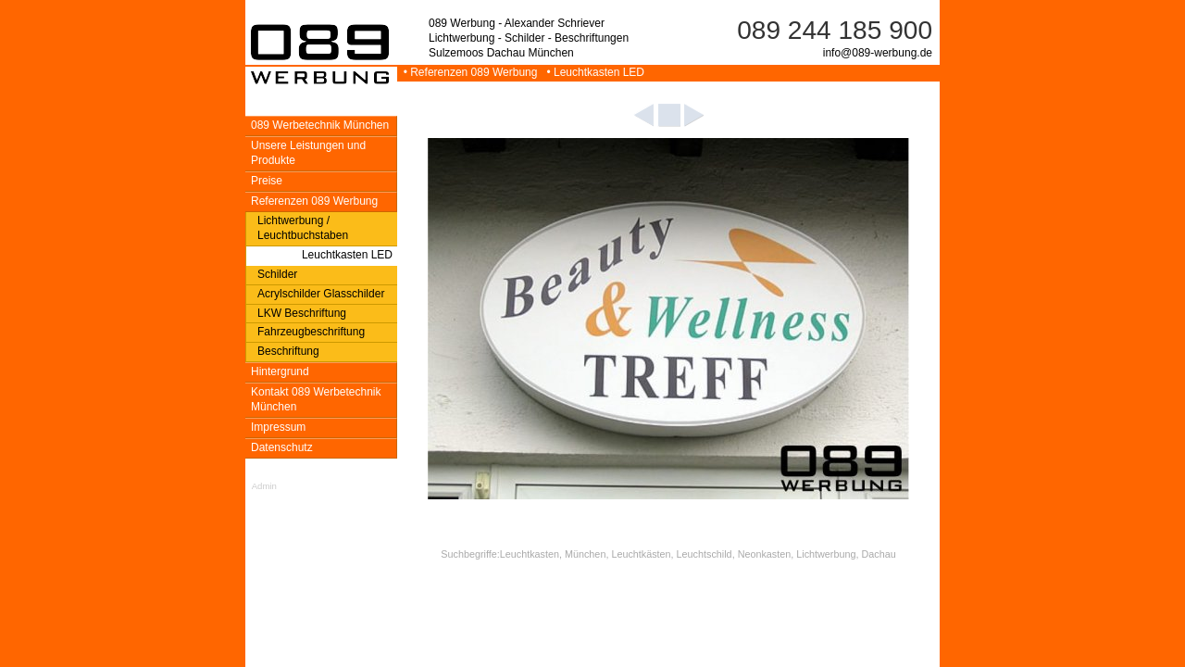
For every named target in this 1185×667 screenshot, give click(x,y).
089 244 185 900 (834, 30)
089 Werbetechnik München (320, 125)
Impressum (278, 427)
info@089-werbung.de (877, 52)
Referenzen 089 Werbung (314, 201)
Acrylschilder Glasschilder (320, 293)
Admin (264, 486)
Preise (266, 180)
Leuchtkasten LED (347, 254)
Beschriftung (288, 351)
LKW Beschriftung (301, 313)
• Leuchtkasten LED (592, 72)
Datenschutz (282, 447)
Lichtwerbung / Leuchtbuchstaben (302, 228)
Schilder (277, 274)
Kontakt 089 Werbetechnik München (316, 399)
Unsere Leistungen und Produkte (308, 153)
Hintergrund (280, 371)
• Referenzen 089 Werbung (469, 72)
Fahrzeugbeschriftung (311, 331)
